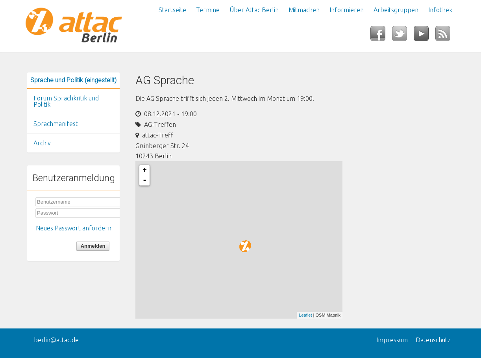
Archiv (42, 143)
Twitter (403, 36)
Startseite (172, 9)
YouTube (424, 36)
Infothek (440, 9)
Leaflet (305, 315)
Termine (208, 9)
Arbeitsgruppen (396, 9)
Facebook (381, 36)
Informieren (346, 9)
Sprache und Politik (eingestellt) (73, 80)
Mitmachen (304, 9)
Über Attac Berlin (254, 9)
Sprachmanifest (55, 123)
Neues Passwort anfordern (73, 228)
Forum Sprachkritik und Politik (66, 101)
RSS (446, 36)
